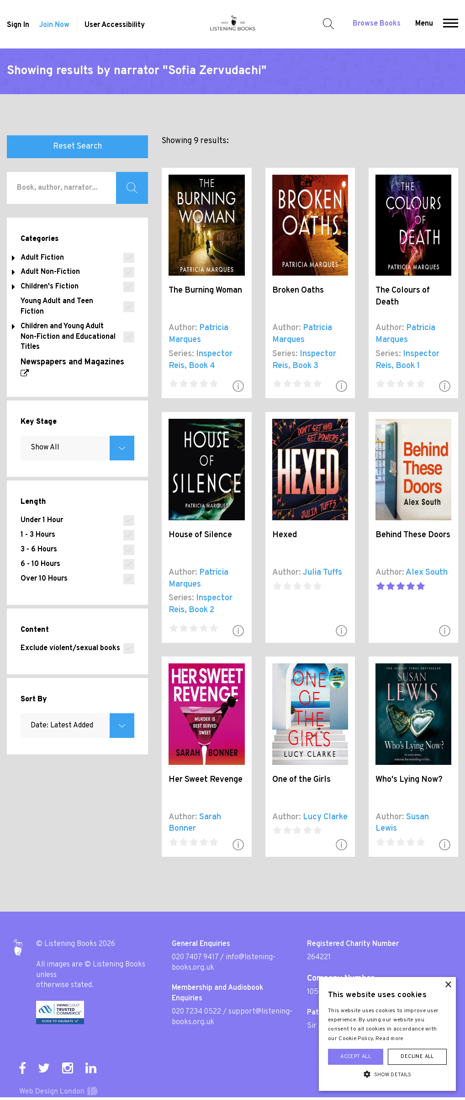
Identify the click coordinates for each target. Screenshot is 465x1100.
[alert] (387, 1034)
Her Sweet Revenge (206, 779)
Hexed (284, 535)
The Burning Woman (205, 290)
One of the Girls (301, 779)
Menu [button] (424, 23)
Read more (389, 1039)
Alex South (427, 572)
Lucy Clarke (325, 817)
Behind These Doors (412, 535)
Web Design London (52, 1091)
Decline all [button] (417, 1056)
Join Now (54, 25)
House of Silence (200, 535)
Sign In (18, 25)
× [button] (447, 985)
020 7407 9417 (195, 957)
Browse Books (377, 23)
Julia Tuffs (322, 572)
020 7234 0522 (196, 1011)
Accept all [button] (355, 1056)
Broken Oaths (298, 290)
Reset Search (77, 146)
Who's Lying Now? (409, 779)
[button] (450, 24)
